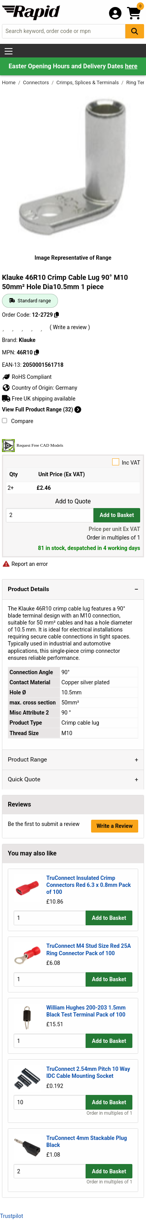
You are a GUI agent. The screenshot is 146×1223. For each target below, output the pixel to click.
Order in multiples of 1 (109, 1113)
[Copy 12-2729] (56, 314)
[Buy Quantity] (49, 515)
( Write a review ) (69, 327)
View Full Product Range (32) (41, 409)
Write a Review (115, 826)
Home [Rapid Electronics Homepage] (9, 82)
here (131, 66)
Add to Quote (73, 501)
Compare (17, 421)
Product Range (27, 759)
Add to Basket (117, 515)
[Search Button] (134, 31)
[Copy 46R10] (36, 352)
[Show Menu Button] (8, 51)
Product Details (28, 589)
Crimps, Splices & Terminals (88, 82)
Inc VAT (73, 462)
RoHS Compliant (27, 377)
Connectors (36, 82)
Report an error (25, 564)
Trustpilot (11, 1216)
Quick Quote (24, 779)
